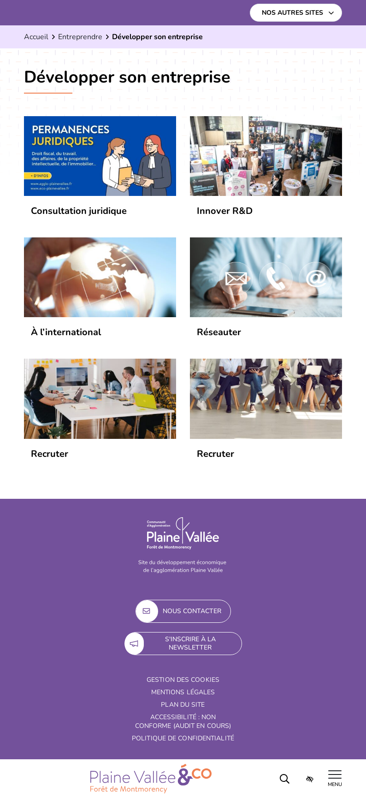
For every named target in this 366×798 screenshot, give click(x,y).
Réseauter (219, 332)
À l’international (66, 332)
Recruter (215, 454)
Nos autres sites (292, 12)
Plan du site (183, 704)
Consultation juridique (79, 211)
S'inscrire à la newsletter (170, 643)
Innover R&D (225, 211)
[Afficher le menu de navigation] (335, 778)
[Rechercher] (285, 779)
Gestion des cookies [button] (183, 679)
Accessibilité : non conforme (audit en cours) (183, 721)
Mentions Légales (183, 692)
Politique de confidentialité (183, 738)
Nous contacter (178, 611)
